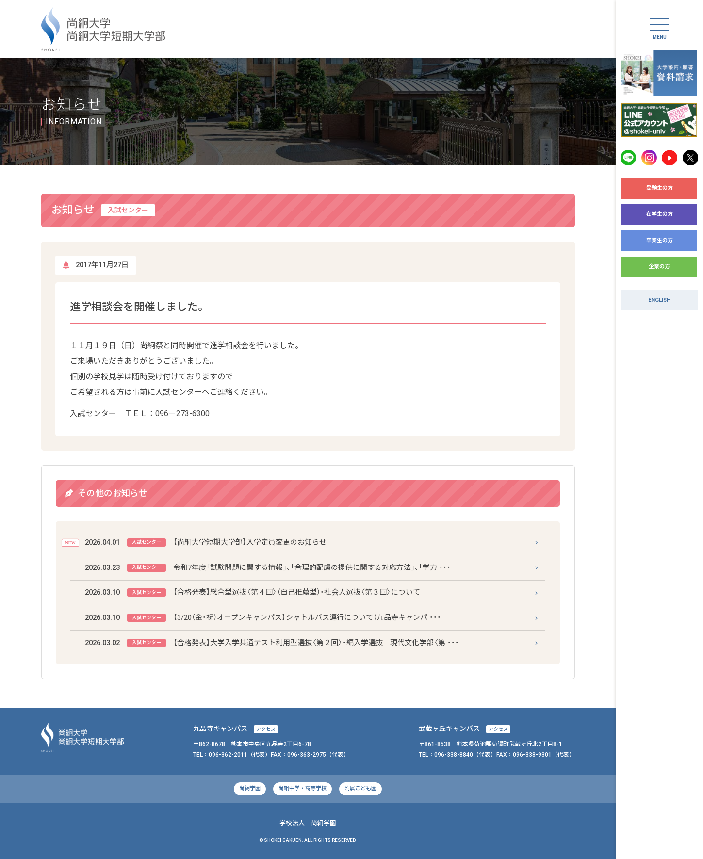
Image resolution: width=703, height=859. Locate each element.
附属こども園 (360, 788)
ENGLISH (659, 300)
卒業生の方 (659, 240)
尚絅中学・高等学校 (302, 788)
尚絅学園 (250, 788)
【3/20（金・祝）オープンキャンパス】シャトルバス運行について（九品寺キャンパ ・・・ (263, 617)
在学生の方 (659, 214)
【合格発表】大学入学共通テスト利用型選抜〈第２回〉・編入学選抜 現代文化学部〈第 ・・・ (272, 642)
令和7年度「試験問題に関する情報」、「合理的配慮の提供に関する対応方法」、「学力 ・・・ (268, 567)
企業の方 (659, 266)
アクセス (266, 729)
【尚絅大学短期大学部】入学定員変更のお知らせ (206, 542)
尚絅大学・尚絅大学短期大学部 (103, 29)
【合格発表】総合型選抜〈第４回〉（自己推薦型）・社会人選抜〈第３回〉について (252, 592)
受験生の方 (659, 188)
